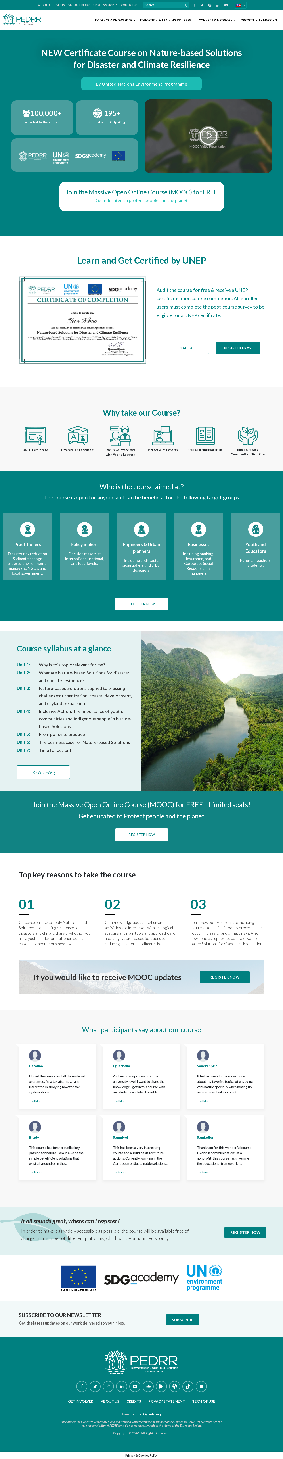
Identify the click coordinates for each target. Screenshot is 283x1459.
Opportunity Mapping (259, 20)
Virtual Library (79, 5)
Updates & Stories (105, 5)
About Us (44, 5)
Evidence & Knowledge (114, 20)
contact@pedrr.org (147, 1414)
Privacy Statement (166, 1401)
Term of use (203, 1401)
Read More (35, 1101)
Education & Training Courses (166, 20)
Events (60, 5)
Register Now (237, 348)
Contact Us (129, 5)
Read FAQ (186, 348)
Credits (133, 1401)
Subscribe (182, 1319)
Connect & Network (216, 20)
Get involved (81, 1401)
